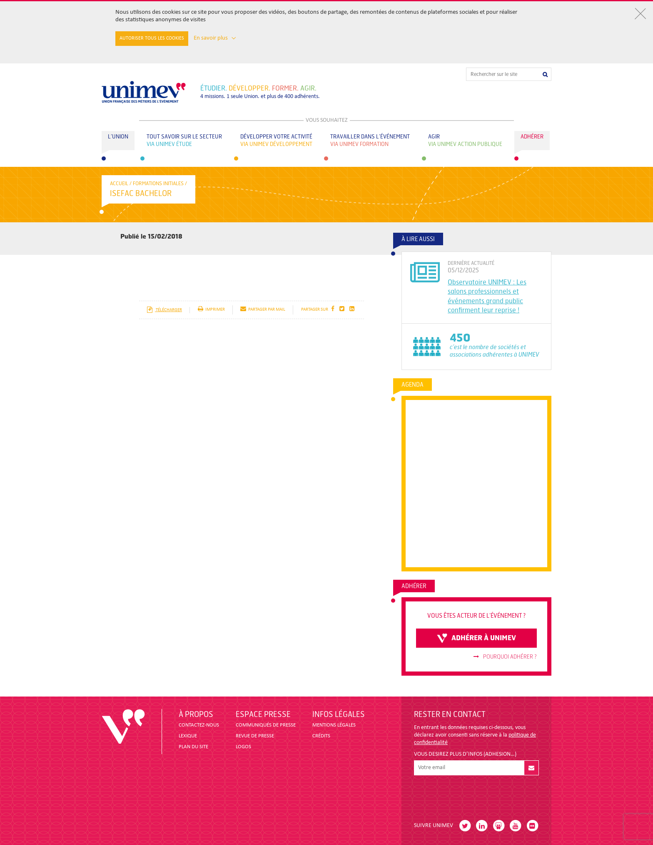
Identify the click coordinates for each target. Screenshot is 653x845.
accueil (119, 183)
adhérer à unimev (476, 638)
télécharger (164, 310)
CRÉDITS (321, 736)
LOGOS (243, 746)
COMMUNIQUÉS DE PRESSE (266, 725)
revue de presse (255, 736)
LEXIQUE (188, 736)
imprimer (211, 309)
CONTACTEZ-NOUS (199, 725)
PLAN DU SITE (193, 746)
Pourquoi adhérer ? (505, 657)
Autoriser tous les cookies (152, 38)
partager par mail (262, 309)
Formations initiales (158, 183)
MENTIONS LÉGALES (334, 725)
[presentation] (477, 795)
